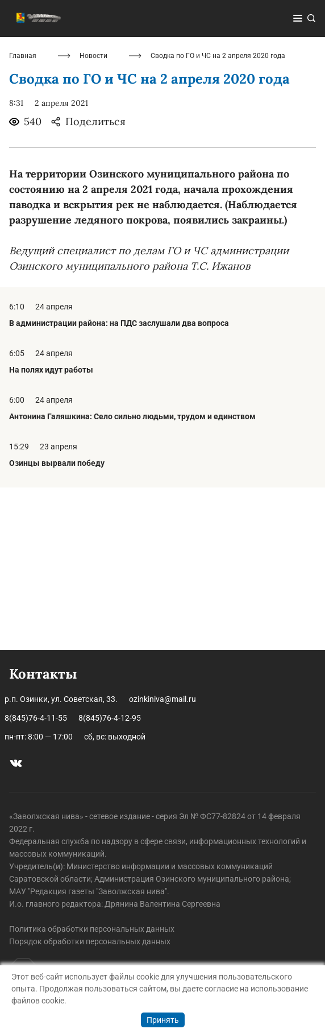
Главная (22, 218)
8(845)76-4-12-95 (109, 717)
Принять (163, 1019)
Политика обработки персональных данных (91, 928)
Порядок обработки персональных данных (89, 941)
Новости (93, 218)
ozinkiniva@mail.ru (162, 699)
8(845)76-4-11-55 (36, 717)
